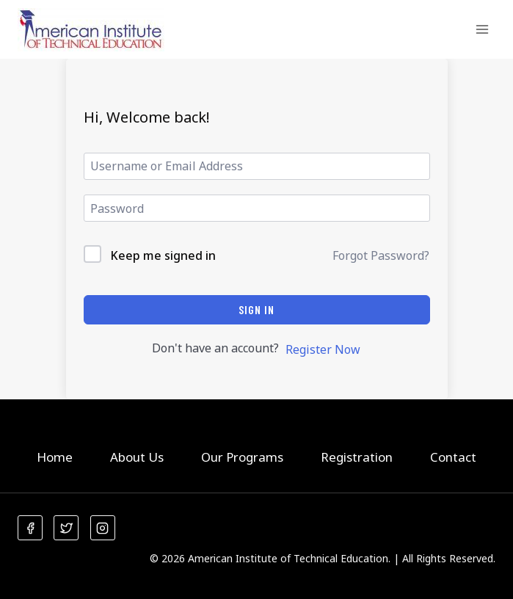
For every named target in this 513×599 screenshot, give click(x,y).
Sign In (256, 309)
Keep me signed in (163, 255)
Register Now (322, 349)
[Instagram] (102, 527)
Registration (357, 457)
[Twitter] (66, 527)
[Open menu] (481, 29)
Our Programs (242, 457)
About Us (137, 457)
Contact (453, 457)
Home (55, 457)
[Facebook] (30, 527)
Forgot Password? (380, 255)
